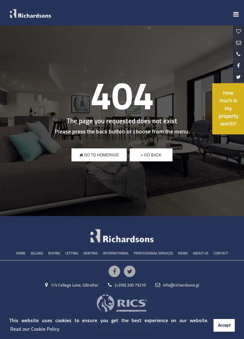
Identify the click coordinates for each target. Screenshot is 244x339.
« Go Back (151, 155)
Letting (71, 253)
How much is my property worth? (228, 109)
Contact (221, 253)
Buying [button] (54, 253)
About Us (200, 253)
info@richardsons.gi (177, 285)
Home (20, 253)
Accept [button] (224, 325)
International (116, 253)
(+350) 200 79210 (127, 285)
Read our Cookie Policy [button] (34, 329)
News (183, 253)
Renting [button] (91, 253)
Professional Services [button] (153, 253)
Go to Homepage (99, 155)
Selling (36, 253)
